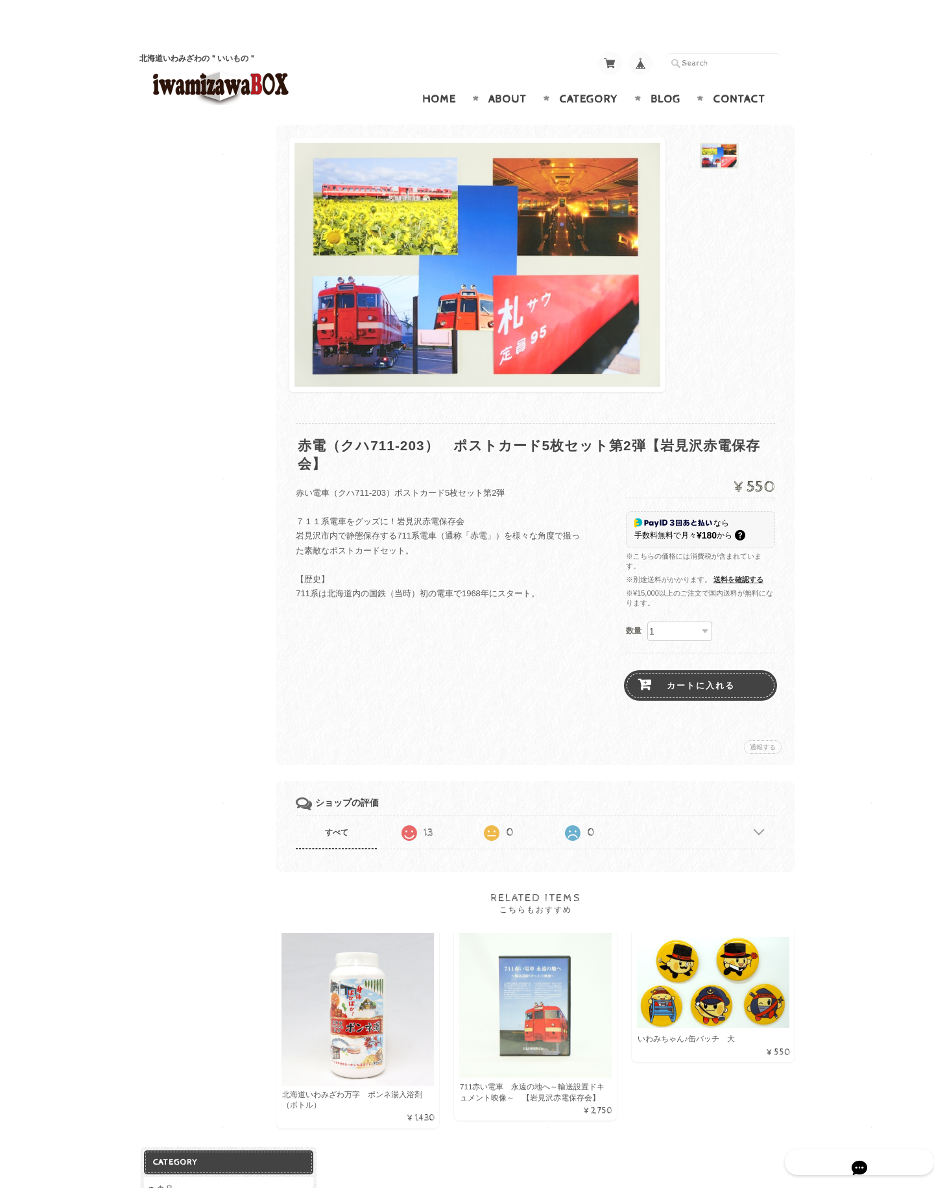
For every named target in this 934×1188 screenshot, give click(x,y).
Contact (739, 73)
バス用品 (175, 325)
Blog (665, 73)
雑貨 (164, 271)
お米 (166, 227)
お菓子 (171, 164)
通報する (763, 721)
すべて (349, 807)
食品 (164, 141)
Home (439, 73)
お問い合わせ (182, 610)
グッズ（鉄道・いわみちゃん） (208, 299)
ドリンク (175, 185)
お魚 (166, 248)
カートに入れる (701, 660)
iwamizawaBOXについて (201, 584)
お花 (166, 367)
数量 (633, 605)
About (507, 73)
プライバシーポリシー (198, 635)
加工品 (171, 206)
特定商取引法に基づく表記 (205, 661)
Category (588, 73)
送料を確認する (738, 554)
